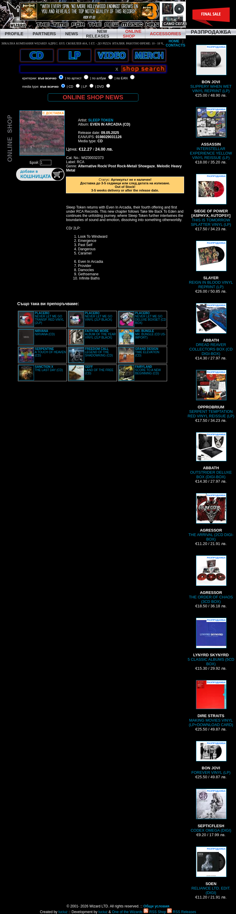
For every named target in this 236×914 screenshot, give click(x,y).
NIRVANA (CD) (45, 332)
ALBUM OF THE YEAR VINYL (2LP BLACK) (100, 334)
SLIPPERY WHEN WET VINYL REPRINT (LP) (211, 69)
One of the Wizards (127, 912)
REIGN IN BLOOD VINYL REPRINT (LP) (211, 265)
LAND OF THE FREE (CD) (99, 370)
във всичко (47, 78)
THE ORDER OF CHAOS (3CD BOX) (211, 579)
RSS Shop (155, 912)
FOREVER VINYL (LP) (210, 758)
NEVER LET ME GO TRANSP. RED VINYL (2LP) (49, 318)
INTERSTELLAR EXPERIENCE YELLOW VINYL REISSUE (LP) (211, 133)
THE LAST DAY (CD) (49, 368)
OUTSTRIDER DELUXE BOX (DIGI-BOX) (211, 455)
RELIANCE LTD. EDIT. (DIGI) (211, 871)
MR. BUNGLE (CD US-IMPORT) (150, 334)
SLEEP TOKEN (100, 120)
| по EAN (121, 78)
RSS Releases (181, 912)
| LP (84, 86)
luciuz (63, 912)
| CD (70, 86)
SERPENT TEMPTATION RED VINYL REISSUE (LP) (211, 394)
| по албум (98, 78)
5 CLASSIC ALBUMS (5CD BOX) (211, 642)
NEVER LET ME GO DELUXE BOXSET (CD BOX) (150, 318)
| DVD (99, 86)
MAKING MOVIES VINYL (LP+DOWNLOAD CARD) (211, 703)
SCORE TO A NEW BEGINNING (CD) (148, 370)
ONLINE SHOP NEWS (93, 97)
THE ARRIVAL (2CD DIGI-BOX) (210, 517)
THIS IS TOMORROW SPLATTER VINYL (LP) (211, 200)
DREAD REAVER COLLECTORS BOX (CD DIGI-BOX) (210, 329)
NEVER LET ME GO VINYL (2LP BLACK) (98, 316)
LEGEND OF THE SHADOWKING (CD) (99, 352)
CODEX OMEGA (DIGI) (211, 811)
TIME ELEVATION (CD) (147, 352)
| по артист (73, 78)
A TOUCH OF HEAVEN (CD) (50, 352)
